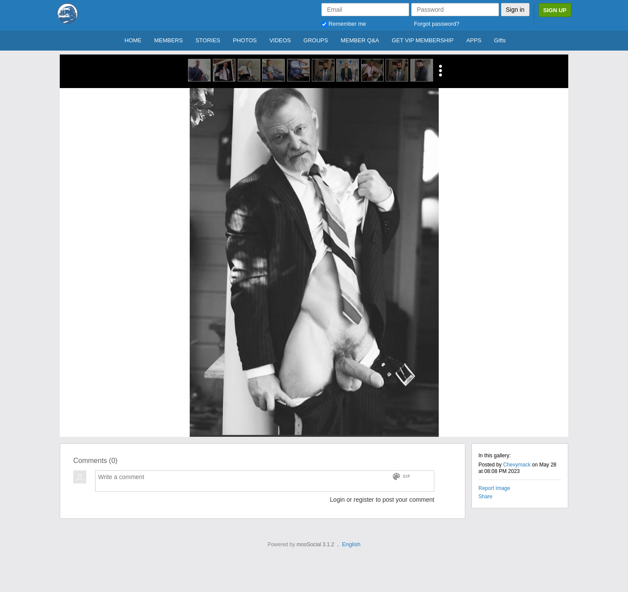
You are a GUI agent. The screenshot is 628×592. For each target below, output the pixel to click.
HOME (132, 40)
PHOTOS (245, 40)
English (351, 544)
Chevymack (517, 465)
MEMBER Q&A (360, 40)
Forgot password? (436, 23)
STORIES (207, 40)
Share (485, 496)
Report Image (494, 488)
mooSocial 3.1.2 (315, 544)
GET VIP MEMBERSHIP (423, 40)
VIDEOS (280, 40)
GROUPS (316, 40)
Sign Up (555, 10)
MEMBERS (168, 40)
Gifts (500, 40)
